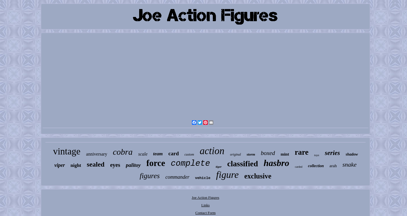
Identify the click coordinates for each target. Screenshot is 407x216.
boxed (268, 153)
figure (227, 174)
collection (316, 166)
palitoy (133, 165)
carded (299, 166)
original (235, 154)
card (174, 153)
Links (205, 205)
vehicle (203, 178)
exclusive (257, 176)
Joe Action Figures (205, 197)
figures (150, 176)
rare (301, 152)
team (158, 153)
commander (177, 177)
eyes (115, 165)
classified (242, 163)
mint (285, 154)
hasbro (276, 163)
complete (190, 163)
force (155, 163)
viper (59, 165)
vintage (66, 151)
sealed (96, 164)
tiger (219, 166)
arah (333, 165)
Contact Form (205, 213)
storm (251, 154)
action (212, 150)
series (332, 152)
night (76, 165)
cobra (123, 151)
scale (143, 154)
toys (316, 155)
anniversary (96, 154)
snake (349, 164)
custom (189, 154)
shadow (352, 154)
